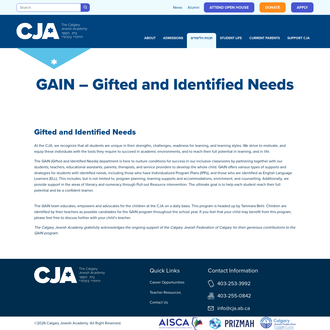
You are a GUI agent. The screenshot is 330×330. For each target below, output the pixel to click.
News (177, 7)
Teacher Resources (165, 292)
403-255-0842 (234, 296)
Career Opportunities (167, 282)
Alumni (193, 7)
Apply (302, 7)
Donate (272, 7)
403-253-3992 (234, 283)
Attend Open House (229, 7)
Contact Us (159, 302)
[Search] (48, 7)
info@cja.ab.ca (233, 308)
